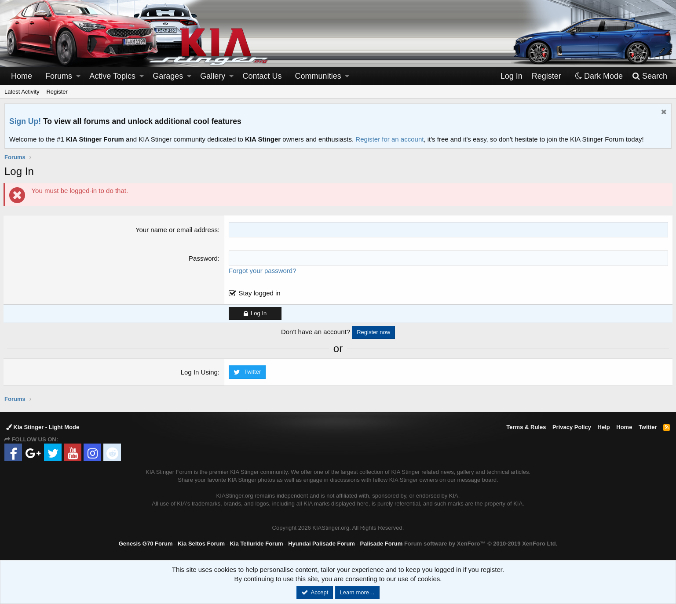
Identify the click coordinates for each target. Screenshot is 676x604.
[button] (78, 76)
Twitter (648, 427)
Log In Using (199, 372)
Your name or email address (177, 229)
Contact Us (262, 76)
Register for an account (389, 139)
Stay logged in (260, 293)
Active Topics (112, 76)
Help (604, 427)
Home (21, 76)
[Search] (649, 76)
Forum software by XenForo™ (480, 543)
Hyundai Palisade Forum (321, 543)
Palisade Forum (381, 543)
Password (203, 258)
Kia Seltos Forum (201, 543)
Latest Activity (21, 91)
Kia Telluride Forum (256, 543)
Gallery (212, 76)
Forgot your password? (262, 270)
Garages (168, 76)
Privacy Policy (571, 427)
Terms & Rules (526, 427)
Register (56, 91)
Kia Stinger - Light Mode (42, 427)
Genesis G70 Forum (146, 543)
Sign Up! (25, 121)
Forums (58, 76)
